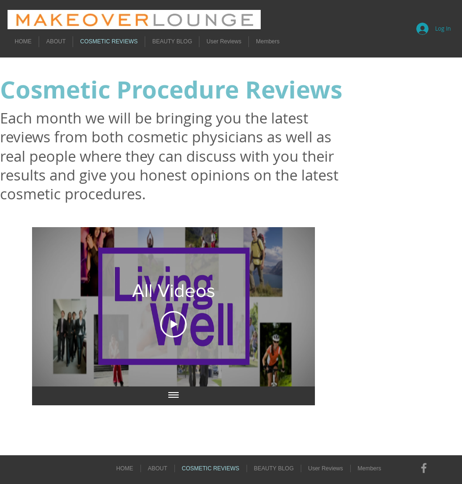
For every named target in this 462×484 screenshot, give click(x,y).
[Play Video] (173, 324)
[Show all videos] (173, 395)
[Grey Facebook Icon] (423, 468)
